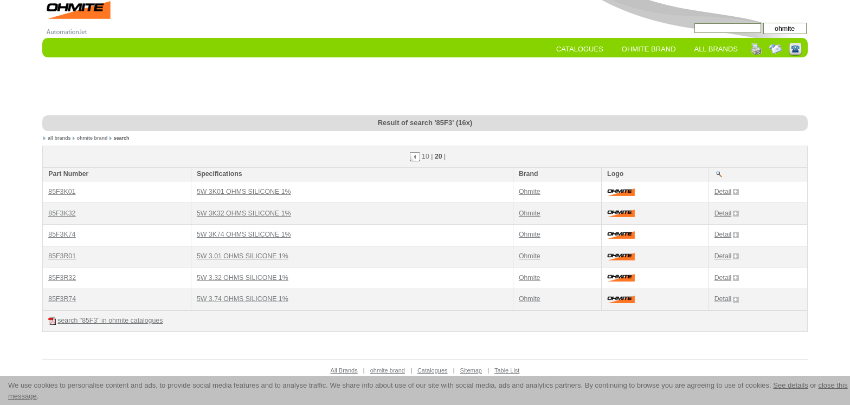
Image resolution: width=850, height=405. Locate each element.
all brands (59, 138)
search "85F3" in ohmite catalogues (105, 321)
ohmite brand (91, 138)
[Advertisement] (425, 87)
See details (790, 385)
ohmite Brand (649, 49)
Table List (506, 370)
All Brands (716, 49)
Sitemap (471, 370)
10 (425, 156)
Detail (726, 191)
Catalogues (579, 49)
